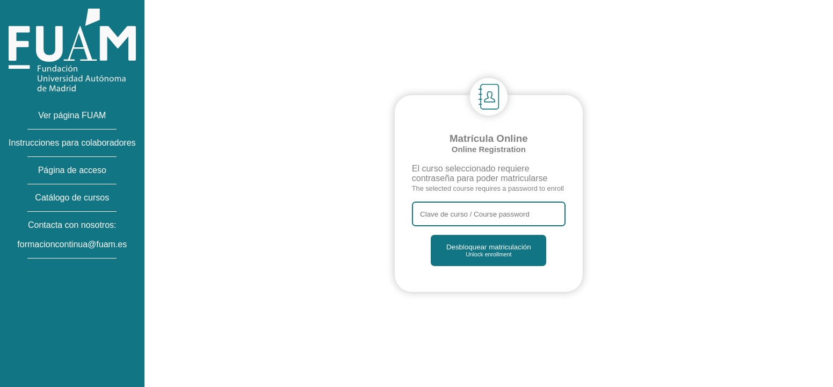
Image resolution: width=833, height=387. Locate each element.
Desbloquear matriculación (488, 250)
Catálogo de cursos (72, 197)
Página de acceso (72, 170)
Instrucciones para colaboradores (72, 142)
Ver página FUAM (72, 115)
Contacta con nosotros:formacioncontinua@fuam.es (72, 234)
